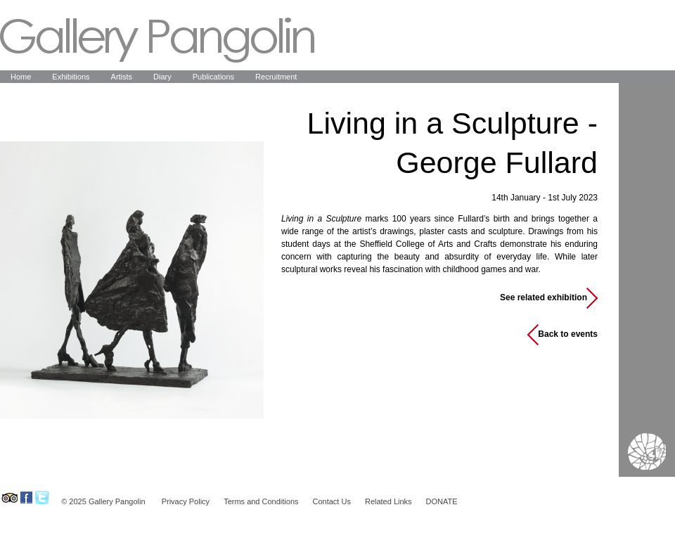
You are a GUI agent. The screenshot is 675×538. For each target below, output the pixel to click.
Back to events (568, 334)
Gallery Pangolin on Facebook (26, 497)
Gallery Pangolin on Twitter (42, 497)
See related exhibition (543, 297)
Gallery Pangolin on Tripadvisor (9, 497)
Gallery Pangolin (157, 40)
